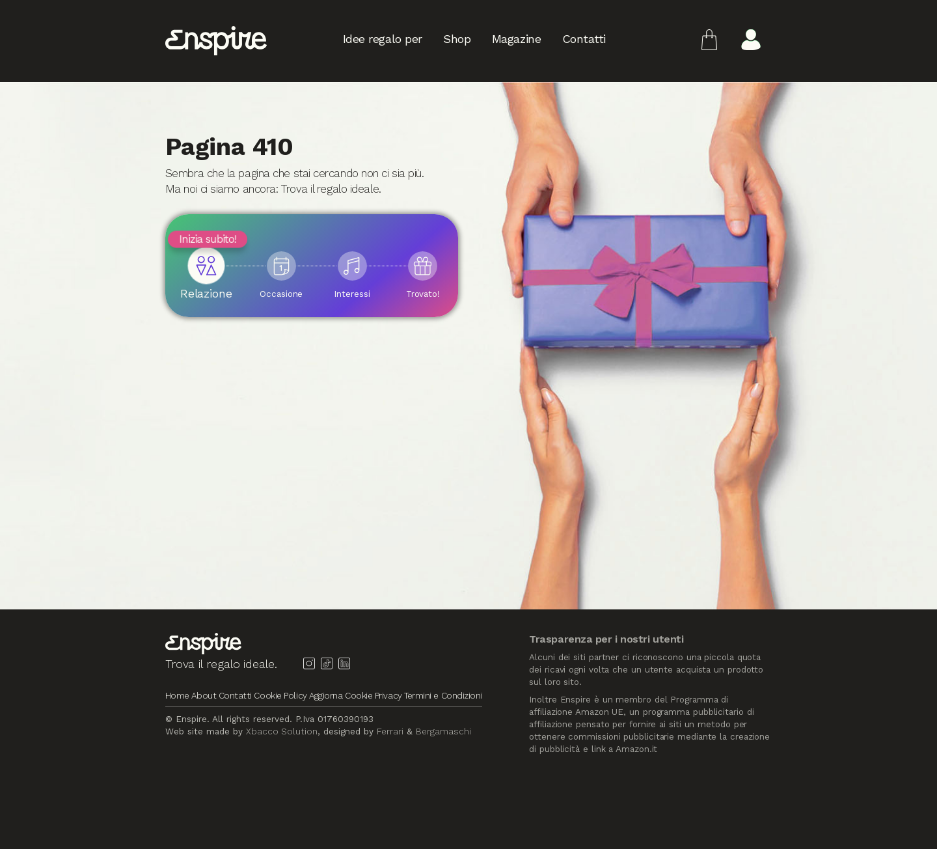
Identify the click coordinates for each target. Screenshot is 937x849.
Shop (456, 41)
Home (177, 695)
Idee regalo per (382, 41)
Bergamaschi (443, 731)
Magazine (516, 41)
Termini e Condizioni (443, 695)
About (203, 695)
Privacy (388, 695)
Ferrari (390, 731)
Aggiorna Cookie (340, 695)
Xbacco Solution (282, 731)
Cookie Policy (280, 695)
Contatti (584, 41)
